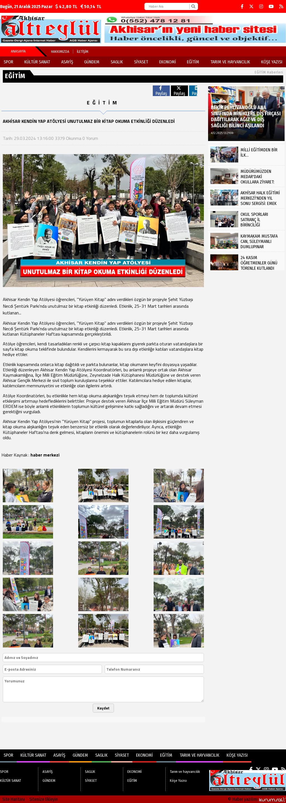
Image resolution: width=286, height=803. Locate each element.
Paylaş (161, 91)
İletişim (82, 51)
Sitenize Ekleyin (43, 799)
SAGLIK (117, 61)
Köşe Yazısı (271, 61)
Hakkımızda (60, 51)
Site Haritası (13, 799)
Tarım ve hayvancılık (230, 61)
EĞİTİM (193, 61)
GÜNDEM (91, 61)
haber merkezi (44, 454)
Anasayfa (18, 51)
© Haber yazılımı (257, 799)
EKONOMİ (167, 61)
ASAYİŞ (67, 61)
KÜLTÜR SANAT (37, 61)
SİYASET (141, 61)
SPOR (8, 61)
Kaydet (103, 708)
